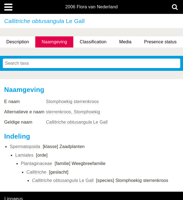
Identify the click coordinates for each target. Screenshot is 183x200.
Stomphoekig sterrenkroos (72, 101)
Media (125, 41)
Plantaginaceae (37, 163)
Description (17, 41)
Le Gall (76, 122)
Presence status (160, 41)
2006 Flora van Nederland (91, 7)
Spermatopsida (25, 146)
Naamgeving (54, 41)
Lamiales (25, 155)
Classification (93, 41)
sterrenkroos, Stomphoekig (73, 111)
